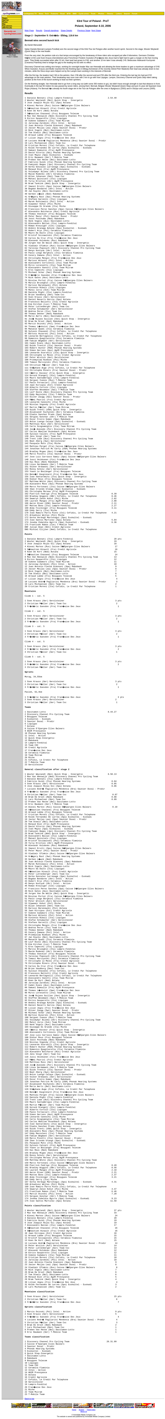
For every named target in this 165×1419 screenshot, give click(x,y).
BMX (75, 14)
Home (4, 16)
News (41, 14)
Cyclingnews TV (30, 14)
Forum (134, 14)
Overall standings (51, 30)
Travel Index (91, 1410)
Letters (119, 14)
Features (54, 14)
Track (93, 14)
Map (3, 24)
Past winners (7, 26)
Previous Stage (83, 30)
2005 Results (7, 28)
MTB (69, 14)
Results (39, 30)
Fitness (110, 14)
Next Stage (96, 30)
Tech (47, 14)
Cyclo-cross (84, 14)
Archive (81, 1410)
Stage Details (66, 30)
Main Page (29, 30)
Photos (101, 14)
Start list (5, 20)
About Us (83, 1411)
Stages (4, 18)
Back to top (29, 1399)
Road (62, 14)
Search (127, 14)
